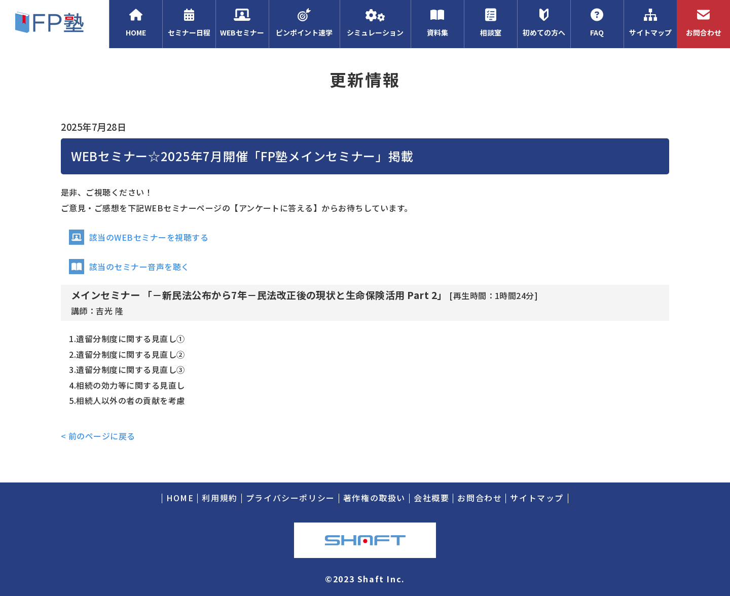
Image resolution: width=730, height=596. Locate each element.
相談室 (490, 23)
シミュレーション (375, 23)
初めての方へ (544, 23)
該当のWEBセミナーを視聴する (138, 237)
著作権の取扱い (374, 498)
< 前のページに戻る (98, 436)
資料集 (437, 23)
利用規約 (219, 498)
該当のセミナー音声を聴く (129, 266)
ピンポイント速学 (304, 23)
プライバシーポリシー (290, 498)
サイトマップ (650, 23)
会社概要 (431, 498)
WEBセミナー (242, 23)
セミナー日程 (189, 23)
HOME (136, 23)
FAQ (597, 23)
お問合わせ (703, 23)
